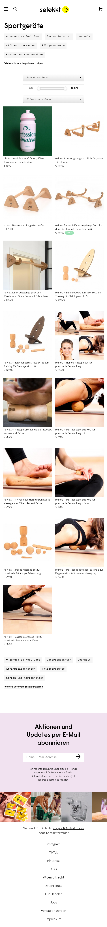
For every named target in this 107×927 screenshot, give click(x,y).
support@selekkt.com (68, 828)
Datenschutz (53, 886)
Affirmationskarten (20, 45)
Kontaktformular (57, 833)
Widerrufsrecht (53, 877)
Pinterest (53, 861)
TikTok (53, 852)
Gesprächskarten (59, 36)
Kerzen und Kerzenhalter (25, 54)
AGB (53, 869)
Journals (84, 36)
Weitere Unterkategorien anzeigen (23, 63)
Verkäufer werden (53, 911)
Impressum (53, 919)
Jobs (53, 902)
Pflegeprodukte (53, 45)
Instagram (54, 844)
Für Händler (53, 894)
